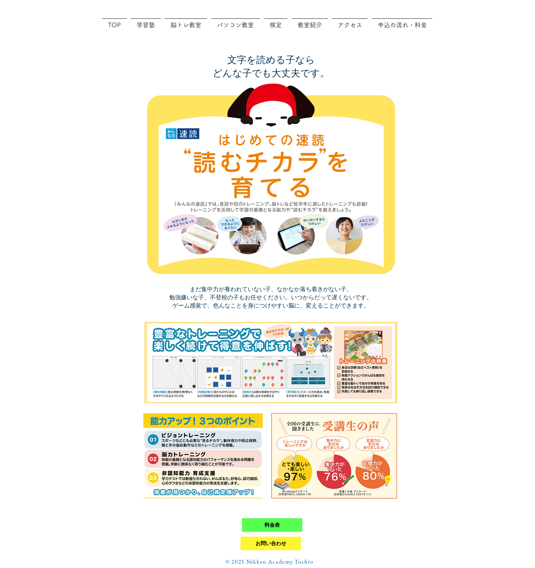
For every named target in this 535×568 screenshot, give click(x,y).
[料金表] (272, 525)
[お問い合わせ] (271, 543)
